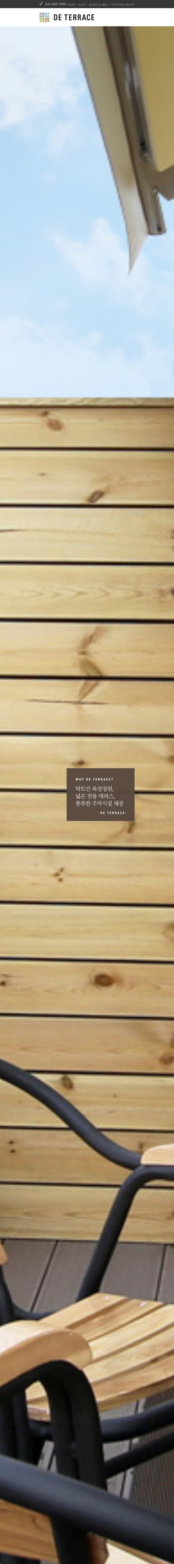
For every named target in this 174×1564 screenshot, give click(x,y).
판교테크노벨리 (98, 4)
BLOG (82, 4)
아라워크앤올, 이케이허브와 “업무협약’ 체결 (76, 451)
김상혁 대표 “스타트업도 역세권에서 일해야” (77, 661)
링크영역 (86, 1187)
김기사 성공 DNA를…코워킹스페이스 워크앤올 (78, 556)
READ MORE (87, 1452)
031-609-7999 (52, 4)
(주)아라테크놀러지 (123, 4)
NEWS (71, 4)
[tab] (87, 1484)
